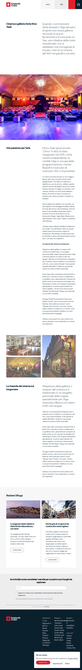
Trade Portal (68, 641)
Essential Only (58, 663)
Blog (44, 633)
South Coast (59, 630)
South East (58, 628)
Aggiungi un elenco (46, 641)
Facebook (70, 620)
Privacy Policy (73, 658)
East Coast (58, 625)
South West (59, 633)
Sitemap (45, 645)
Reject (67, 663)
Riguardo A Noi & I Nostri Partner (46, 626)
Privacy (45, 638)
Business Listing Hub (70, 646)
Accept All (43, 662)
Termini (45, 635)
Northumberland (60, 620)
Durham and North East (59, 636)
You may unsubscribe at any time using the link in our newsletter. (34, 599)
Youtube (69, 628)
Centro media (69, 637)
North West (58, 640)
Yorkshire (58, 623)
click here (46, 606)
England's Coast (13, 4)
